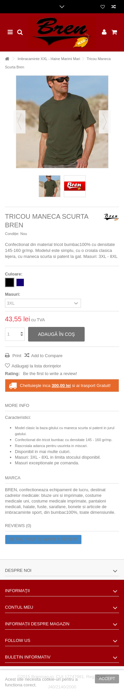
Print (16, 355)
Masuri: (13, 294)
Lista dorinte (103, 7)
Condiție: (12, 234)
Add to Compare (46, 355)
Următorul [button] (105, 121)
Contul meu (19, 607)
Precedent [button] (19, 121)
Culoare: (14, 273)
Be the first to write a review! (50, 373)
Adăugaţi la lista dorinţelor (36, 365)
